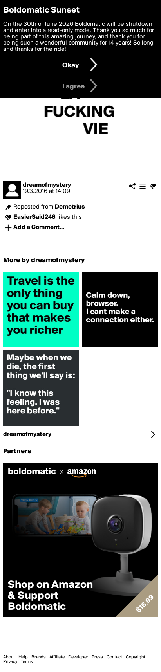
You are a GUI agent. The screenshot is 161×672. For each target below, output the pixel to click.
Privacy (10, 661)
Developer (78, 657)
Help (23, 657)
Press (97, 657)
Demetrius (70, 207)
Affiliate (57, 657)
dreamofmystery (47, 185)
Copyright (135, 657)
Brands (38, 657)
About (9, 657)
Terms (27, 661)
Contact (114, 657)
